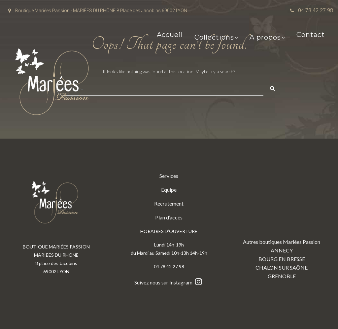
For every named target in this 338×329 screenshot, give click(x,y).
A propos (265, 38)
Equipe (169, 189)
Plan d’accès (169, 217)
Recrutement (169, 203)
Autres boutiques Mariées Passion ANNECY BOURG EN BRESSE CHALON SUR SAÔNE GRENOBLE (281, 225)
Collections (214, 38)
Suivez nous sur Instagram (169, 282)
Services (168, 176)
